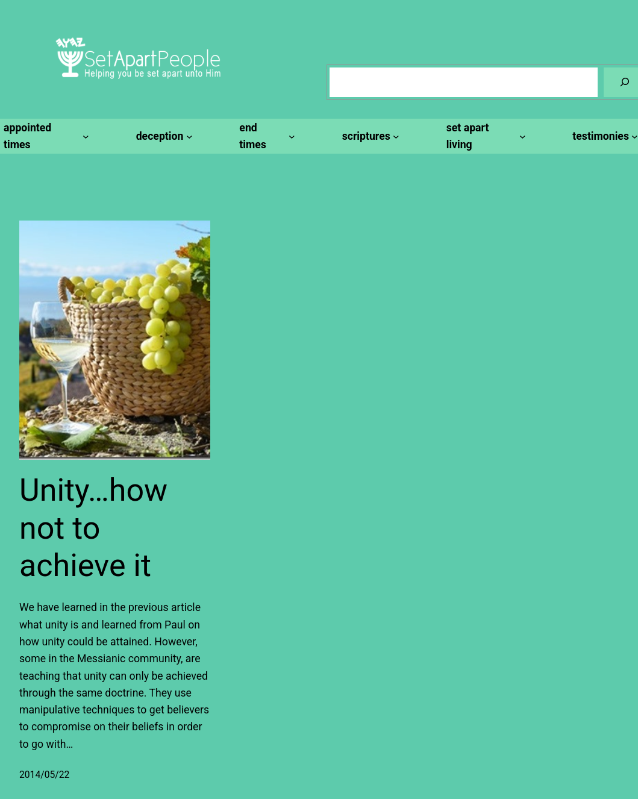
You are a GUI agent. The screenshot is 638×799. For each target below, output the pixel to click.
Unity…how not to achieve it (93, 528)
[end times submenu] (265, 136)
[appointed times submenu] (44, 136)
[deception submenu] (163, 136)
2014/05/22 (44, 774)
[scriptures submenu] (369, 136)
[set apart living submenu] (484, 136)
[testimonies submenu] (603, 136)
